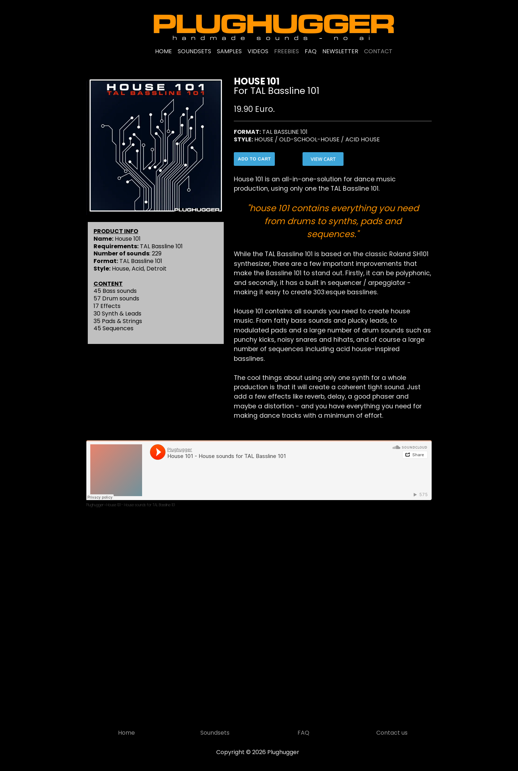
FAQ (311, 51)
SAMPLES (229, 51)
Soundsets (215, 733)
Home (126, 733)
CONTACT (378, 51)
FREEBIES (286, 51)
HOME (163, 51)
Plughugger (95, 505)
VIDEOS (257, 51)
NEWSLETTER (340, 51)
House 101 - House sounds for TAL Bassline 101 (140, 505)
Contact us (392, 733)
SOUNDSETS (194, 51)
